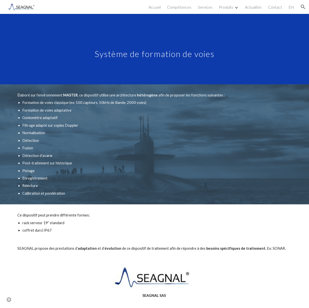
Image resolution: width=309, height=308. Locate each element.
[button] (303, 7)
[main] (154, 49)
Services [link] (205, 7)
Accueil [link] (155, 7)
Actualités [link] (253, 7)
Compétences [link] (179, 7)
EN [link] (291, 7)
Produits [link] (226, 7)
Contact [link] (275, 7)
